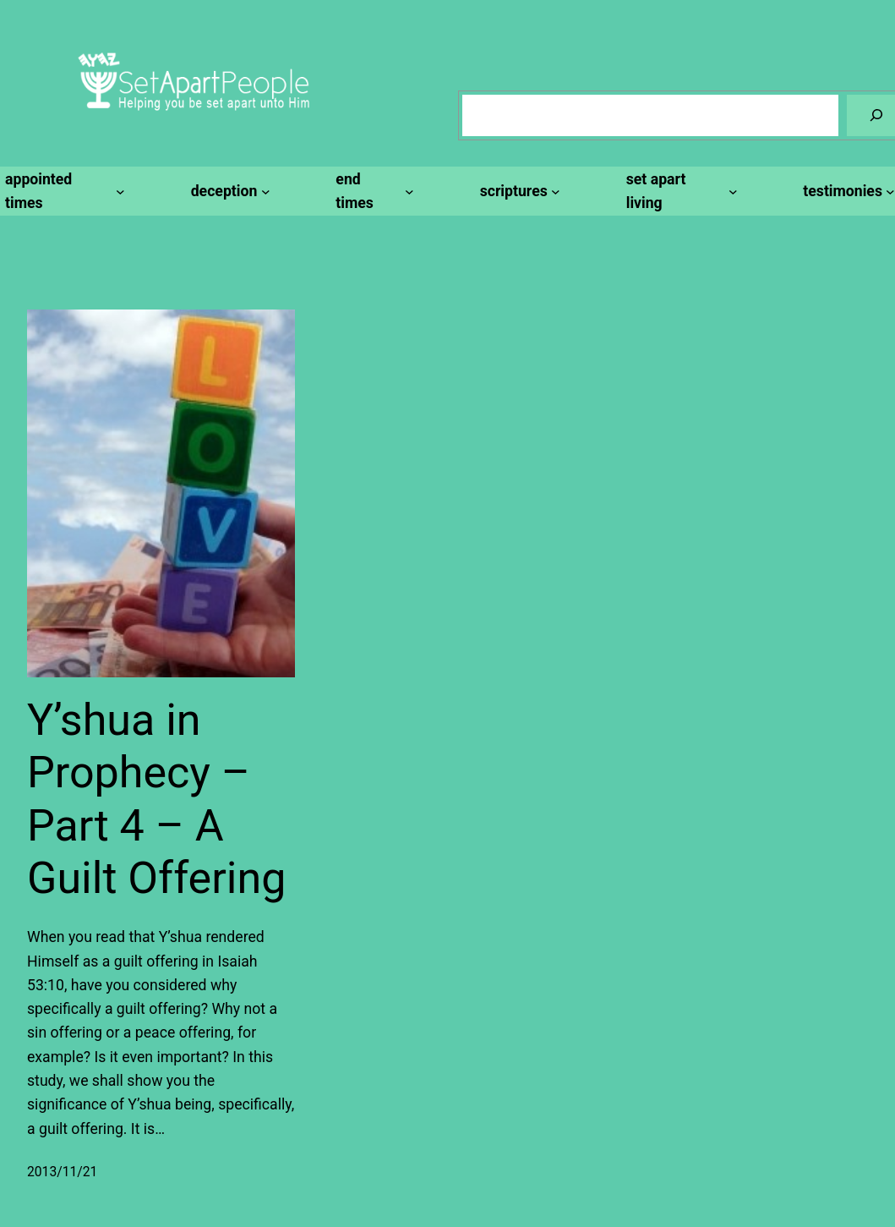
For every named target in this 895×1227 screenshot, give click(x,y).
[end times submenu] (371, 191)
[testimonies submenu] (846, 191)
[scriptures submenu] (517, 191)
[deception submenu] (228, 191)
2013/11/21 (62, 1172)
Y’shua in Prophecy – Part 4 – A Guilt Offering (156, 799)
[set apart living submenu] (679, 191)
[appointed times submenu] (62, 191)
